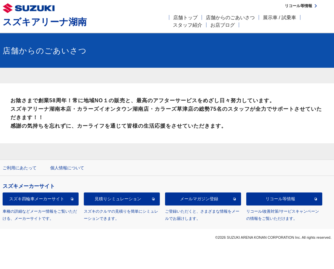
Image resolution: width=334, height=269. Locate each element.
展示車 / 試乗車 (279, 17)
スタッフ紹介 (187, 24)
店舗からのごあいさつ (230, 17)
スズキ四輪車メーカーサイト (36, 198)
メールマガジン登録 (199, 198)
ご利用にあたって (20, 167)
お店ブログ (222, 24)
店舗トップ (185, 17)
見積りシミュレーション (118, 198)
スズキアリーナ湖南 (45, 22)
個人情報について (67, 167)
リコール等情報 (280, 198)
